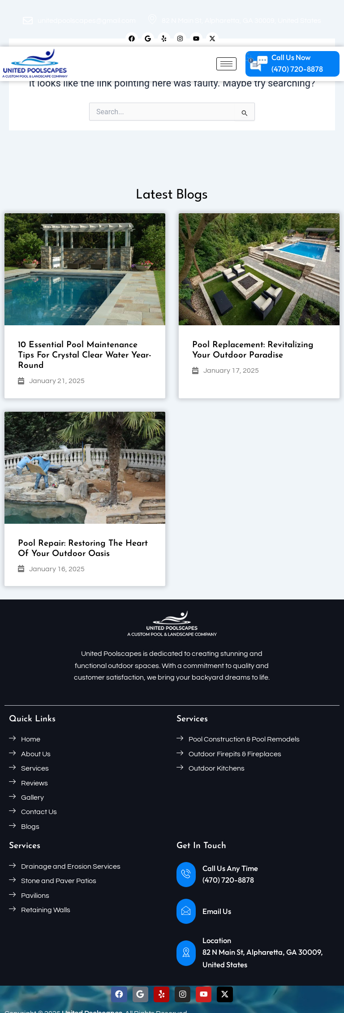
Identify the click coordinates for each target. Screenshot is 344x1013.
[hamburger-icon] (226, 64)
